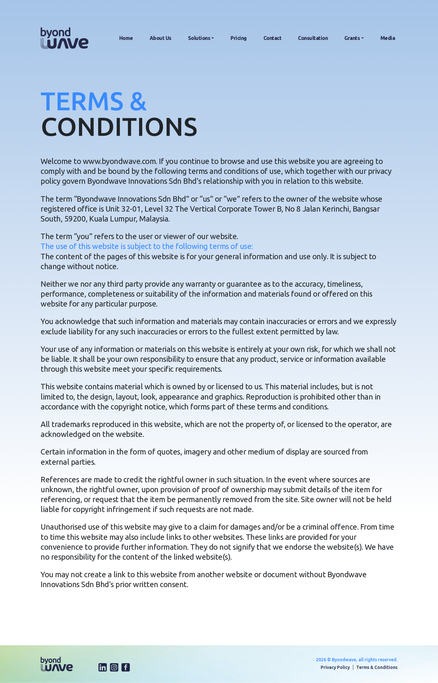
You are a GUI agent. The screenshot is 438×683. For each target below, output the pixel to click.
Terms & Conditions (376, 667)
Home (126, 38)
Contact (272, 38)
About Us (160, 38)
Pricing (239, 38)
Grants (352, 38)
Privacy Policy (335, 667)
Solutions (199, 38)
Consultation (313, 38)
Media (387, 38)
